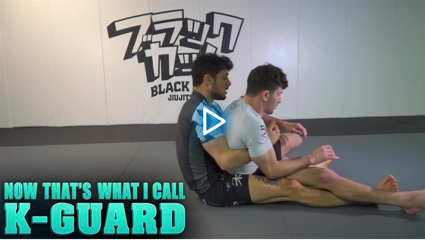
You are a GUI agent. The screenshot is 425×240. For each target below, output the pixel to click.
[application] (212, 119)
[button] (212, 119)
